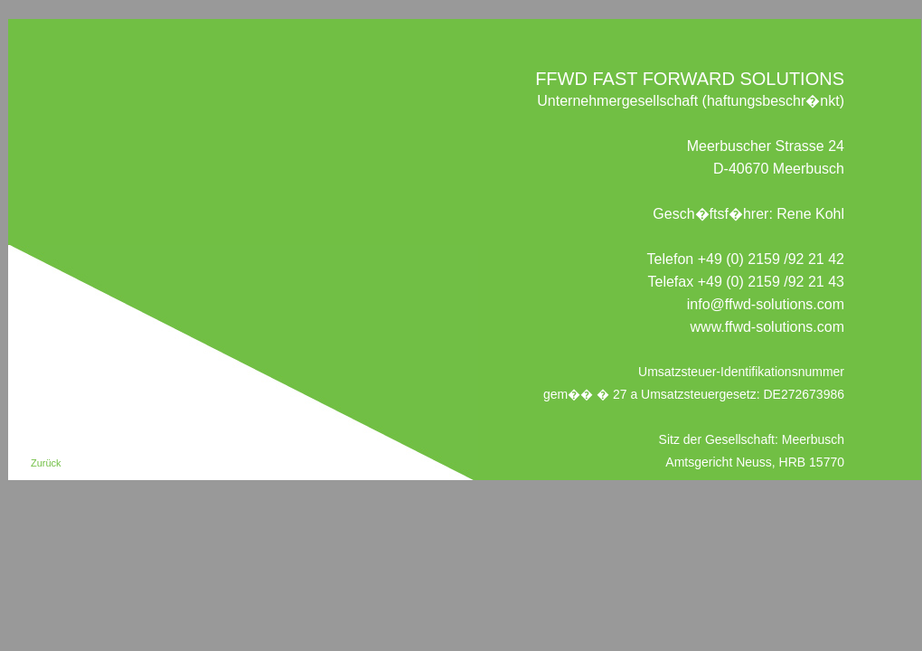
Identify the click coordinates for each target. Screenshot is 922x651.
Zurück (46, 463)
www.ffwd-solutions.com (767, 327)
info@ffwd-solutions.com (765, 304)
